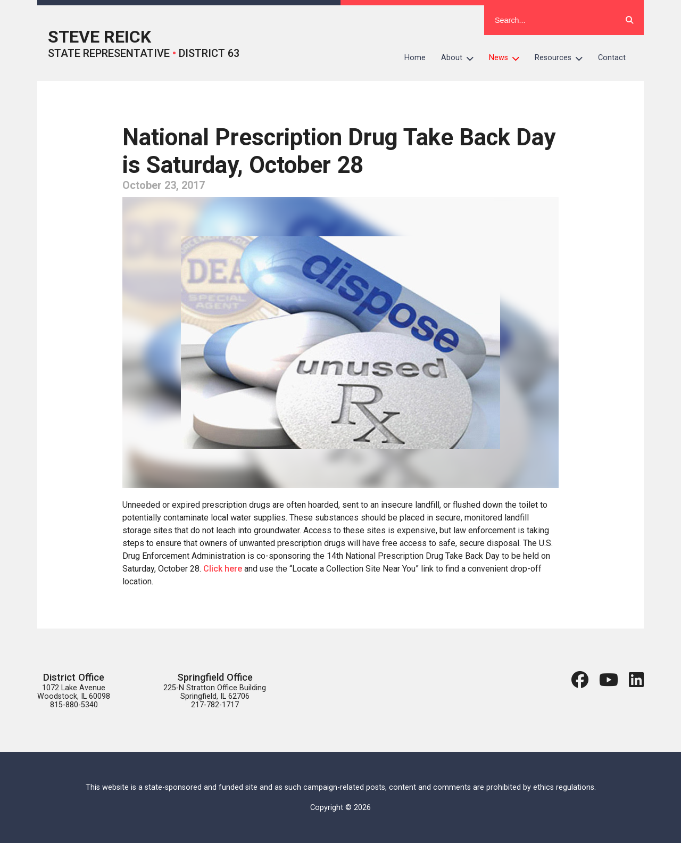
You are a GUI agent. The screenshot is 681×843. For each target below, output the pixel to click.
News (508, 58)
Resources (563, 58)
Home (415, 57)
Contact (612, 57)
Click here (222, 569)
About (461, 58)
